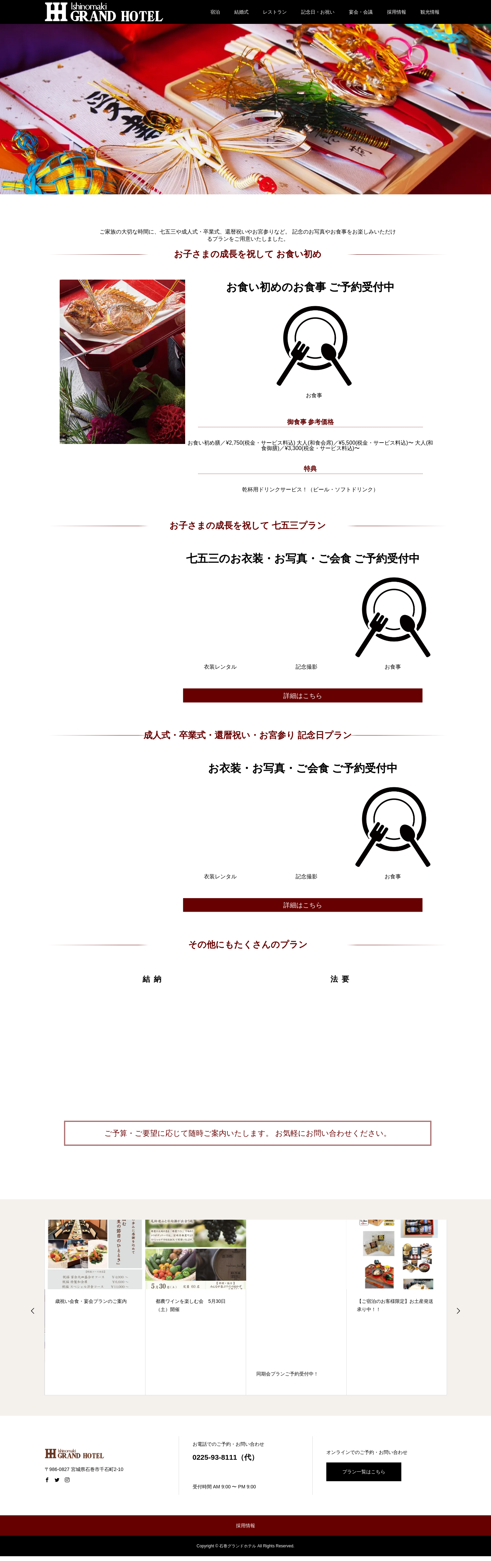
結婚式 (241, 12)
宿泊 (215, 12)
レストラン (275, 12)
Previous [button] (32, 1315)
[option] (95, 1312)
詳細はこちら (302, 697)
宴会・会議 (361, 12)
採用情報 (396, 12)
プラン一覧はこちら (363, 1476)
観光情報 (430, 12)
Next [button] (458, 1315)
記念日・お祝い (317, 12)
